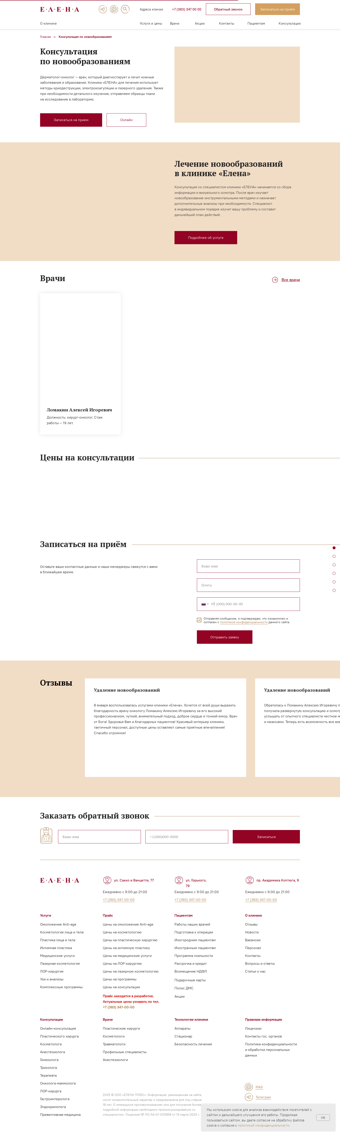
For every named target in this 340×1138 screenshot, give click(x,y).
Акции (200, 23)
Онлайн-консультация (58, 1028)
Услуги (45, 915)
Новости (252, 932)
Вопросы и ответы (260, 963)
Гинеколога (49, 1059)
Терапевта (48, 1075)
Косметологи (114, 1036)
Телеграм (263, 1097)
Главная (45, 37)
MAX (259, 1087)
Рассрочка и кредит (190, 963)
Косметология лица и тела (62, 932)
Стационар (183, 1036)
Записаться (266, 836)
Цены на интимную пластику (126, 947)
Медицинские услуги (57, 955)
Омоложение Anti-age (58, 924)
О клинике (48, 23)
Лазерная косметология (60, 963)
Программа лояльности (193, 955)
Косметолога (51, 1044)
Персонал (253, 947)
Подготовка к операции (193, 932)
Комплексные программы (61, 987)
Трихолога (48, 1067)
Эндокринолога (53, 1106)
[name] (99, 836)
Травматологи (114, 1044)
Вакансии (252, 940)
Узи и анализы (51, 979)
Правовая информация (263, 1019)
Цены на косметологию (122, 932)
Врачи (174, 23)
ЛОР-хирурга (50, 1091)
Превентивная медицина (60, 1114)
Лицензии (253, 1028)
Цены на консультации (121, 987)
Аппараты (182, 1028)
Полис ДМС (184, 988)
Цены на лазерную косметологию (131, 971)
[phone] (186, 836)
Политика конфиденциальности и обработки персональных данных (271, 1049)
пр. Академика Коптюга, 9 (277, 880)
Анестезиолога (52, 1052)
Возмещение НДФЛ (190, 971)
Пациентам (256, 23)
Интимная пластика (56, 947)
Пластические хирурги (121, 1028)
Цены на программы (119, 979)
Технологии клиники (191, 1019)
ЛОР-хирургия (51, 971)
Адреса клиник (151, 9)
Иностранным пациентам (195, 947)
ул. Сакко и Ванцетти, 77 (134, 880)
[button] (228, 9)
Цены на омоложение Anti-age (128, 924)
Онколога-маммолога (58, 1083)
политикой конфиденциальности (263, 1125)
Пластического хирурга (59, 1036)
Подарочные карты (190, 980)
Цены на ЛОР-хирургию (122, 963)
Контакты (226, 23)
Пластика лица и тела (57, 940)
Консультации (290, 23)
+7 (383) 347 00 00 (186, 9)
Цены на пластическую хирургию (130, 940)
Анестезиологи (115, 1059)
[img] (102, 9)
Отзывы (251, 924)
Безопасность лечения (193, 1044)
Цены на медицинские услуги (127, 955)
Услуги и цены (151, 23)
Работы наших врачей (192, 924)
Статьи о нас (255, 971)
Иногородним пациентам (195, 940)
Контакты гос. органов (263, 1036)
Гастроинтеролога (54, 1099)
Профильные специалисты (124, 1052)
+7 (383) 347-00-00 (119, 1007)
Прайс (108, 915)
